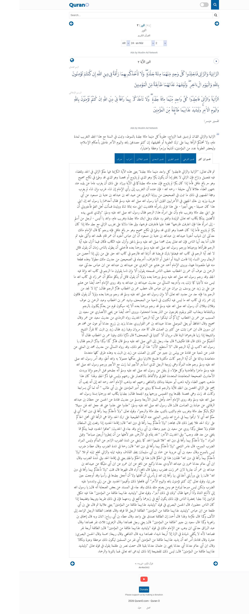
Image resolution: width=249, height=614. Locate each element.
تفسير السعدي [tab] (138, 158)
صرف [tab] (100, 158)
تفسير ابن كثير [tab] (185, 158)
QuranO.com (122, 600)
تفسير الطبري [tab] (153, 158)
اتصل (129, 607)
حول (120, 607)
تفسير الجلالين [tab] (122, 158)
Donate (125, 589)
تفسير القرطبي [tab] (169, 158)
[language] (52, 60)
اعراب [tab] (110, 158)
